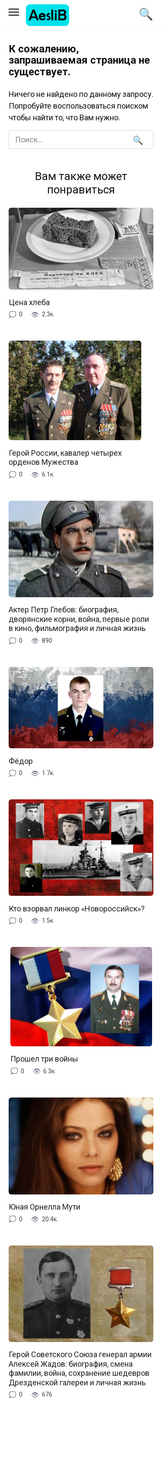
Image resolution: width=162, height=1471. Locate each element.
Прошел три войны (44, 1058)
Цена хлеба (29, 301)
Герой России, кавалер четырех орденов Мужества (65, 457)
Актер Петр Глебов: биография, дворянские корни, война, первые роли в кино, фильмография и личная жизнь (79, 619)
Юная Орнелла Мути (44, 1206)
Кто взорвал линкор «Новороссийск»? (77, 908)
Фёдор (21, 760)
